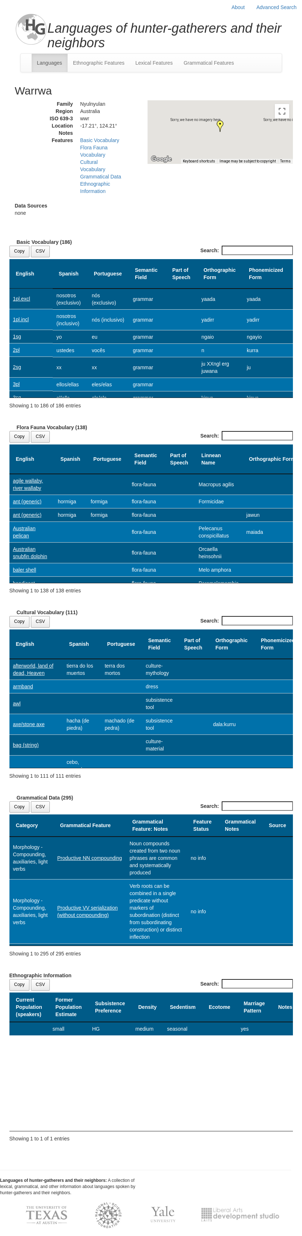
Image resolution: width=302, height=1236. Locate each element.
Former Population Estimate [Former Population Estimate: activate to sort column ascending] (69, 1007)
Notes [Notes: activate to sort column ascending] (285, 1007)
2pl (16, 350)
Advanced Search (276, 7)
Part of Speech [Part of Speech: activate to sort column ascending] (181, 273)
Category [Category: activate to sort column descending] (27, 825)
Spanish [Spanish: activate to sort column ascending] (68, 274)
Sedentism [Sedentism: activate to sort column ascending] (183, 1007)
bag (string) (26, 745)
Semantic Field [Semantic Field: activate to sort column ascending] (146, 273)
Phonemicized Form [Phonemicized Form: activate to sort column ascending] (266, 273)
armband (23, 686)
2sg (17, 367)
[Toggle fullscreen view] (282, 111)
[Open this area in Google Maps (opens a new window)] (161, 159)
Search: (246, 250)
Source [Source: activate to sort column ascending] (277, 825)
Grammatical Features (209, 63)
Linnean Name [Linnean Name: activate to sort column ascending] (211, 459)
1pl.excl (21, 299)
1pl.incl (21, 319)
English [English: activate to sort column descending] (25, 274)
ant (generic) (27, 501)
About (238, 7)
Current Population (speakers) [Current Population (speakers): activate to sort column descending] (29, 1007)
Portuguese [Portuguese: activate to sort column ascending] (108, 274)
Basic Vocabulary (99, 140)
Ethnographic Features (99, 63)
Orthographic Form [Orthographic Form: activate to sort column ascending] (220, 273)
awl (17, 703)
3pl (16, 384)
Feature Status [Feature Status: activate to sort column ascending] (202, 825)
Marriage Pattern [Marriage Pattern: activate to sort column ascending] (254, 1007)
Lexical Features (154, 63)
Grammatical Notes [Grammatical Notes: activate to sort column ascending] (240, 825)
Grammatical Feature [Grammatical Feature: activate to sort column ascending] (85, 825)
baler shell (24, 570)
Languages (49, 63)
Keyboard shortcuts (199, 161)
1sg (17, 336)
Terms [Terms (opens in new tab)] (285, 161)
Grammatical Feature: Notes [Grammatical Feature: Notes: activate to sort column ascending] (150, 825)
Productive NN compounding (89, 858)
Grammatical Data (100, 177)
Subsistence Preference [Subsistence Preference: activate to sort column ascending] (110, 1007)
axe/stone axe (29, 724)
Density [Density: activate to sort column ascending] (147, 1007)
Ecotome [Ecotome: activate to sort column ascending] (219, 1007)
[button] (220, 126)
